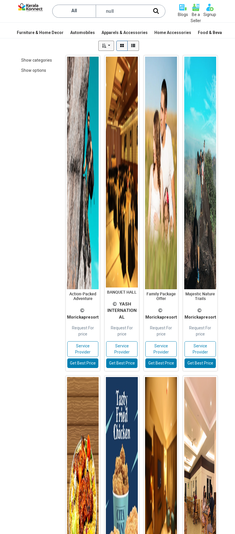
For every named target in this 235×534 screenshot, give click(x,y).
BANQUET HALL (122, 292)
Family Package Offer (161, 296)
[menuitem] (40, 32)
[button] (106, 46)
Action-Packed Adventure (82, 296)
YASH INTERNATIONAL (122, 310)
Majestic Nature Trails (200, 296)
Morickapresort (83, 317)
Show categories (36, 60)
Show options (33, 70)
